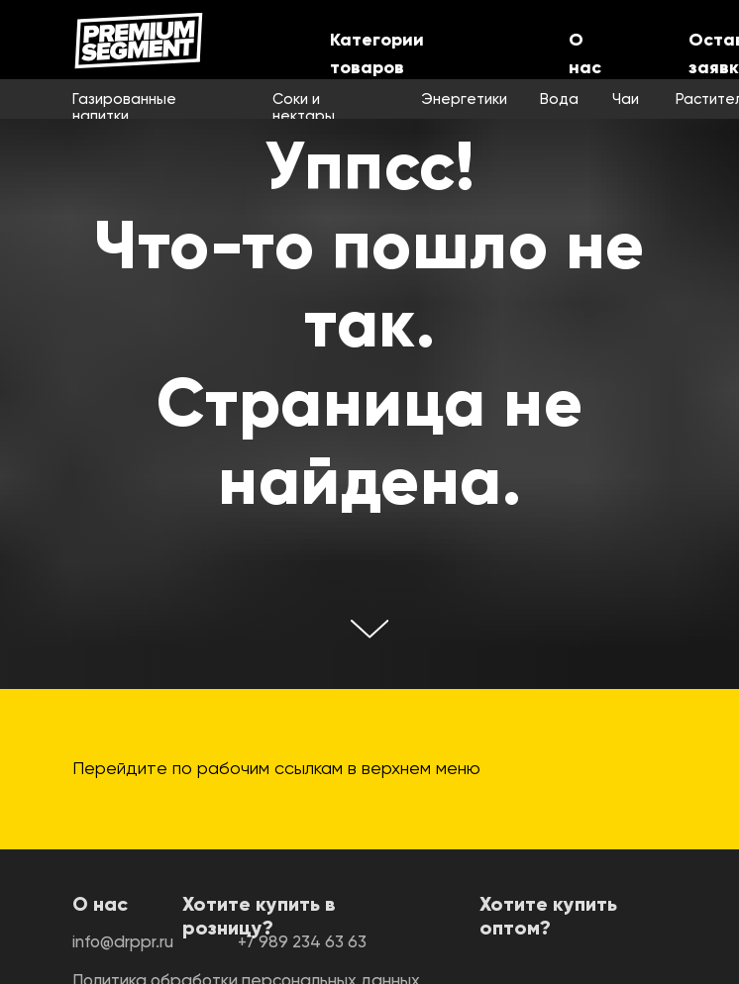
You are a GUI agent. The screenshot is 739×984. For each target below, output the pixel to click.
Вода (559, 99)
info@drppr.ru (122, 943)
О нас (100, 906)
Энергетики (464, 99)
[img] (138, 40)
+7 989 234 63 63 (302, 943)
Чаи (625, 99)
